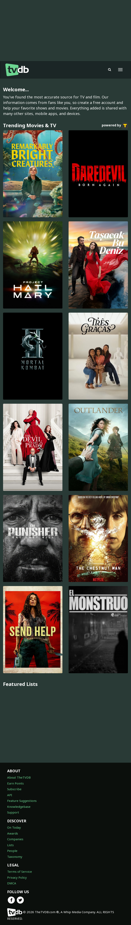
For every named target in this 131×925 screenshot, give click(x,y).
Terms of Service (19, 871)
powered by (115, 125)
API (9, 795)
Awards (12, 833)
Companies (15, 839)
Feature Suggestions (22, 801)
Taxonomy (14, 857)
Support (13, 812)
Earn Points (15, 783)
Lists (10, 845)
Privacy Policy (17, 877)
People (12, 851)
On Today (14, 827)
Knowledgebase (18, 807)
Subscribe (14, 789)
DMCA (11, 883)
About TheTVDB (19, 777)
